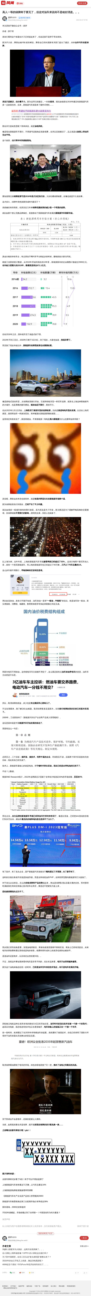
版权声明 (21, 1286)
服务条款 (29, 1286)
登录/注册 (82, 3)
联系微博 (45, 1286)
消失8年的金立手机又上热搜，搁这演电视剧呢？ (22, 1261)
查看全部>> (84, 1246)
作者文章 (6, 1246)
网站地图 (61, 1286)
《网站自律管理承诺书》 (10, 1288)
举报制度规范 (71, 1286)
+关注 (84, 1238)
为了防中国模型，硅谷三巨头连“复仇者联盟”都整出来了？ (26, 1257)
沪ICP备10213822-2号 (18, 1293)
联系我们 (5, 1286)
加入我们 (53, 1286)
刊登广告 (37, 1286)
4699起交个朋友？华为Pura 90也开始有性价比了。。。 (25, 1264)
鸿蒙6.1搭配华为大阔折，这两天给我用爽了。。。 (23, 1249)
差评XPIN (12, 18)
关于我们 (13, 1286)
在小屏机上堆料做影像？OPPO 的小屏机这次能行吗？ (25, 1253)
